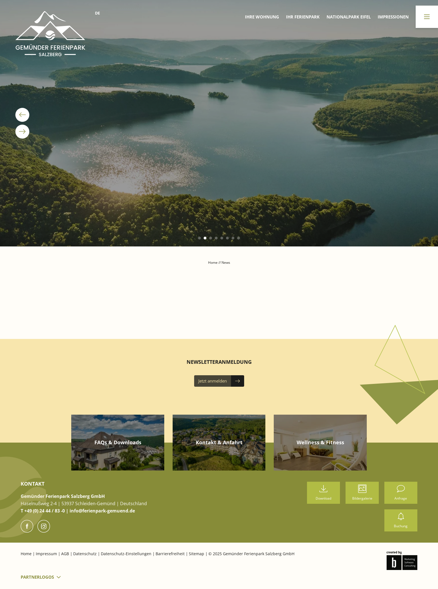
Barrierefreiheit (171, 553)
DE (97, 13)
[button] (199, 238)
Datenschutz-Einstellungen (127, 553)
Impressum (47, 553)
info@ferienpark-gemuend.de (102, 511)
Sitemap (197, 553)
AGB (65, 553)
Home (213, 262)
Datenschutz (85, 553)
